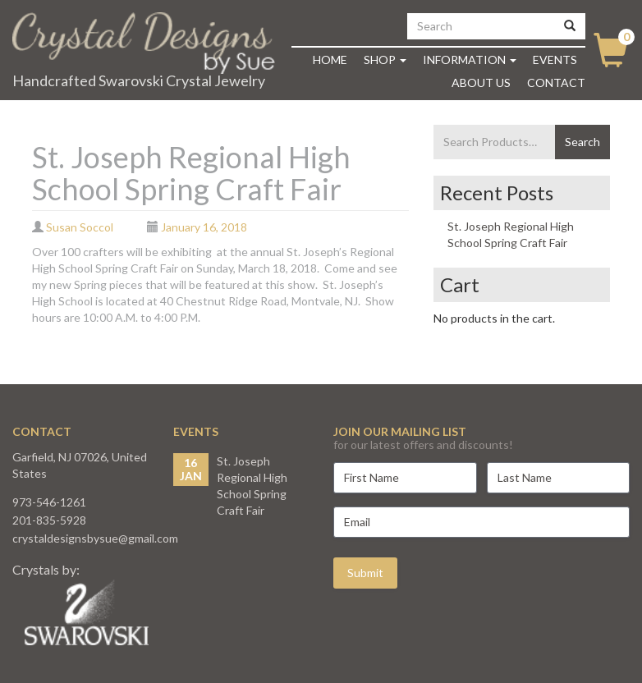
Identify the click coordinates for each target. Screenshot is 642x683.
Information (469, 59)
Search (582, 142)
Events (555, 59)
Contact (556, 82)
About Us (481, 82)
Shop (385, 59)
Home (330, 59)
